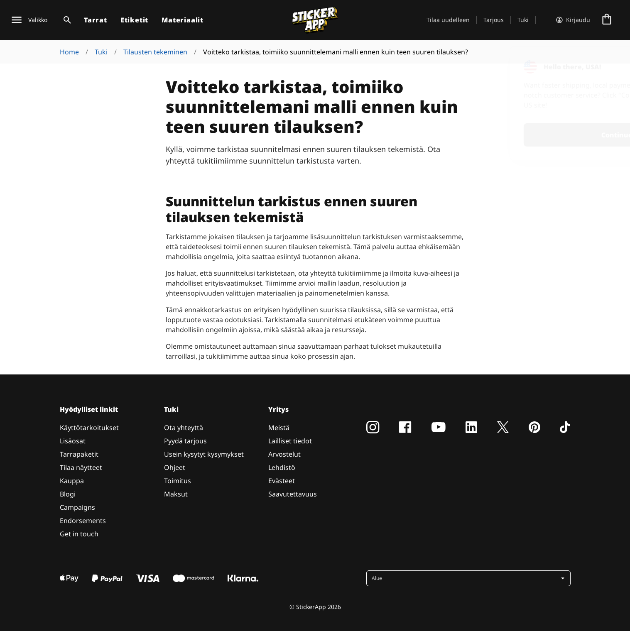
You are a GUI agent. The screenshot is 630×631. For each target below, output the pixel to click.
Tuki (523, 20)
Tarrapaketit (79, 454)
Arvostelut (284, 454)
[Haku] (66, 20)
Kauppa (72, 480)
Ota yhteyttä (183, 427)
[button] (469, 578)
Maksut (176, 494)
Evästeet (281, 480)
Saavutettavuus (292, 494)
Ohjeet (174, 467)
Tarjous (493, 20)
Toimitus (177, 480)
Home (69, 51)
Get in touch (79, 533)
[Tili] (573, 20)
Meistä (278, 427)
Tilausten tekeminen (155, 51)
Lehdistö (281, 467)
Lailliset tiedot (290, 440)
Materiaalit (182, 19)
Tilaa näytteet (81, 467)
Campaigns (77, 507)
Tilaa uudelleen (448, 20)
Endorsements (83, 520)
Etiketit (134, 19)
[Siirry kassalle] (606, 19)
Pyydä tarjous (185, 440)
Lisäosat (73, 440)
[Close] (604, 63)
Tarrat (95, 19)
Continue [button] (515, 134)
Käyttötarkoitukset (89, 427)
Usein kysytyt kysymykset (204, 454)
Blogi (68, 494)
